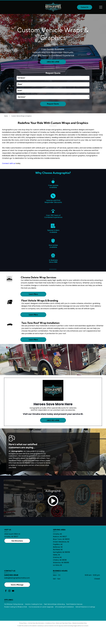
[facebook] (5, 591)
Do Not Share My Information (36, 623)
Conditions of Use (50, 623)
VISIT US (7, 530)
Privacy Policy (22, 623)
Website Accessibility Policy (79, 623)
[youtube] (13, 591)
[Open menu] (100, 7)
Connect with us (8, 163)
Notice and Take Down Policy (63, 623)
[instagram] (9, 591)
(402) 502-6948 (11, 575)
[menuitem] (14, 604)
